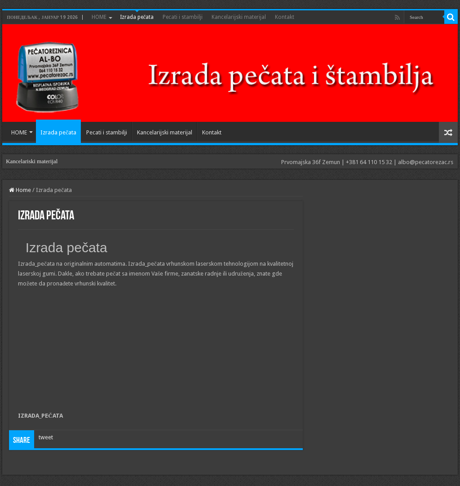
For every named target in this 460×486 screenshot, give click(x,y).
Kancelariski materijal (32, 161)
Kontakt (284, 17)
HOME (99, 17)
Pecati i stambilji (183, 17)
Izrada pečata (137, 17)
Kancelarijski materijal (239, 17)
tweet (46, 437)
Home (20, 190)
